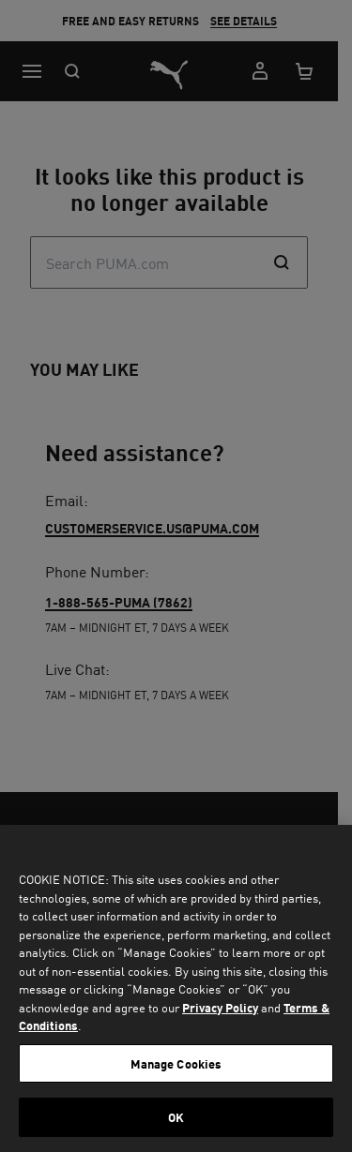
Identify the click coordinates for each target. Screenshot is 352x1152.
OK (176, 1117)
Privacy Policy (220, 1007)
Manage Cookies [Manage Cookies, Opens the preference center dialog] (176, 1063)
